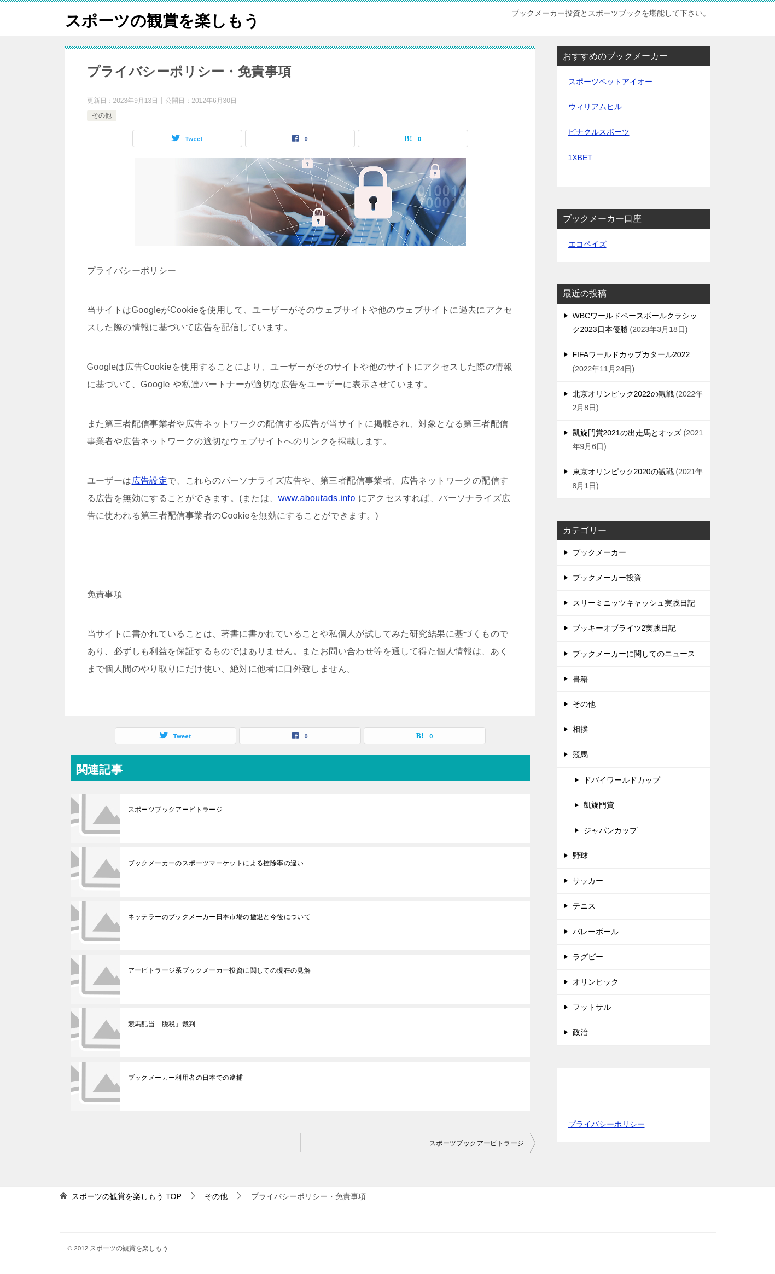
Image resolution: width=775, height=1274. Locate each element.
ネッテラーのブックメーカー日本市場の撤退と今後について (219, 917)
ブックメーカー (599, 552)
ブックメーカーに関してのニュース (634, 653)
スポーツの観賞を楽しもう (165, 19)
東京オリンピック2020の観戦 (623, 471)
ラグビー (588, 956)
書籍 (580, 678)
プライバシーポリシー (606, 1124)
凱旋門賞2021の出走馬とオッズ (627, 432)
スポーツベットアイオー (610, 81)
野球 (580, 855)
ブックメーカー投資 (607, 577)
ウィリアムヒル (595, 106)
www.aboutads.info (317, 498)
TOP (126, 1196)
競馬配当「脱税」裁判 (162, 1024)
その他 (102, 115)
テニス (584, 905)
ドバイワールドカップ (622, 780)
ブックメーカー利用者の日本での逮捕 (185, 1077)
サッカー (588, 880)
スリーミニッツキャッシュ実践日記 (634, 602)
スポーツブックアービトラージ (175, 809)
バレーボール (596, 931)
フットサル (592, 1007)
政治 (580, 1032)
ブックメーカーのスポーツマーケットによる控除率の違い (216, 863)
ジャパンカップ (610, 830)
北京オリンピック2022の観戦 (623, 393)
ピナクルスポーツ (599, 131)
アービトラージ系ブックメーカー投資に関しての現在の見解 (219, 970)
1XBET (580, 157)
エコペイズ (587, 244)
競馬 (580, 754)
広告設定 (150, 480)
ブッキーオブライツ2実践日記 (625, 628)
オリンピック (596, 982)
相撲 (580, 729)
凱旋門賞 (599, 805)
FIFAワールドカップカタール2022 (631, 354)
